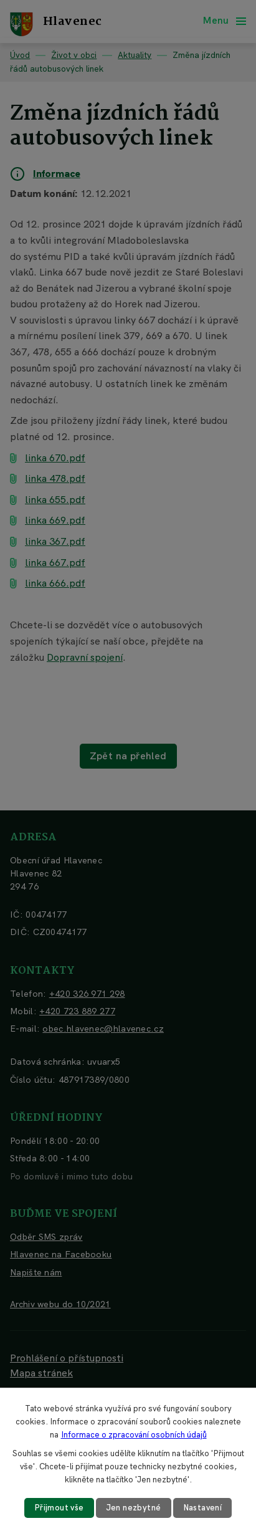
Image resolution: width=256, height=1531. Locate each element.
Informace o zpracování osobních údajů (134, 1434)
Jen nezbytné (133, 1507)
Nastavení (202, 1507)
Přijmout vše (59, 1507)
